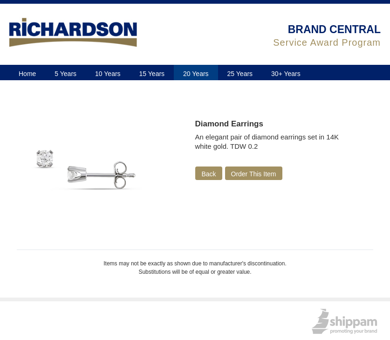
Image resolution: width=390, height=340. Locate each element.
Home (27, 73)
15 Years (152, 73)
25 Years (240, 73)
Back (208, 174)
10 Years (108, 73)
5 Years (65, 73)
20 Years (196, 73)
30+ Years (286, 73)
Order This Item (253, 174)
